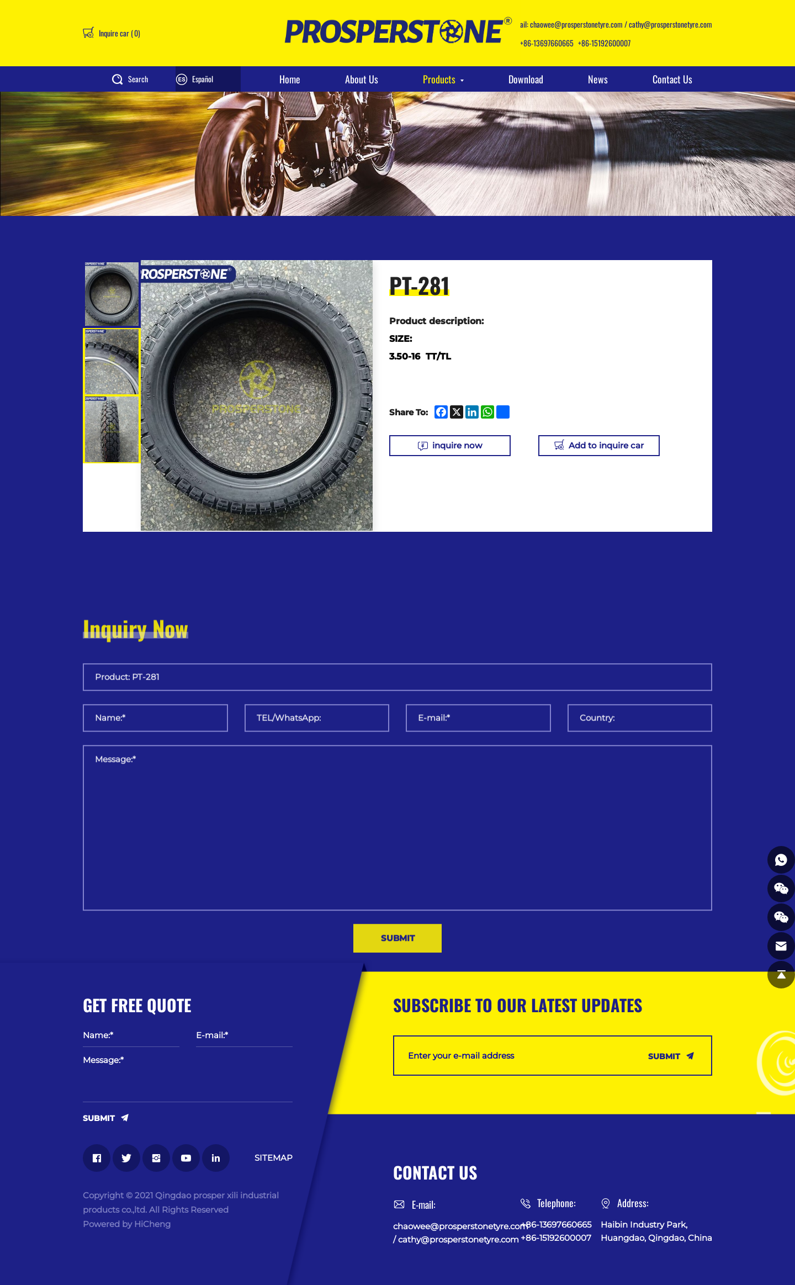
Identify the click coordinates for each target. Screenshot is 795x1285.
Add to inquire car (606, 445)
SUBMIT (99, 1117)
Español (202, 78)
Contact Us (672, 79)
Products (439, 79)
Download (525, 79)
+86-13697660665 (547, 43)
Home (289, 79)
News (598, 79)
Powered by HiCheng (127, 1224)
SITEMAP (274, 1157)
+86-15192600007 (604, 43)
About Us (361, 79)
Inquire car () (118, 33)
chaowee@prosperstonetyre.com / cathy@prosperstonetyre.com (621, 24)
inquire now (457, 445)
